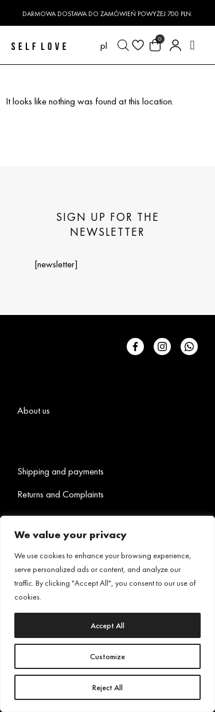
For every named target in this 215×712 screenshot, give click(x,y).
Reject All (107, 687)
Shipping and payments (60, 471)
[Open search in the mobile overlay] (123, 45)
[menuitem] (104, 45)
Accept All (107, 625)
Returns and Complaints (60, 494)
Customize (107, 656)
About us (33, 410)
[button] (192, 45)
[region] (107, 614)
